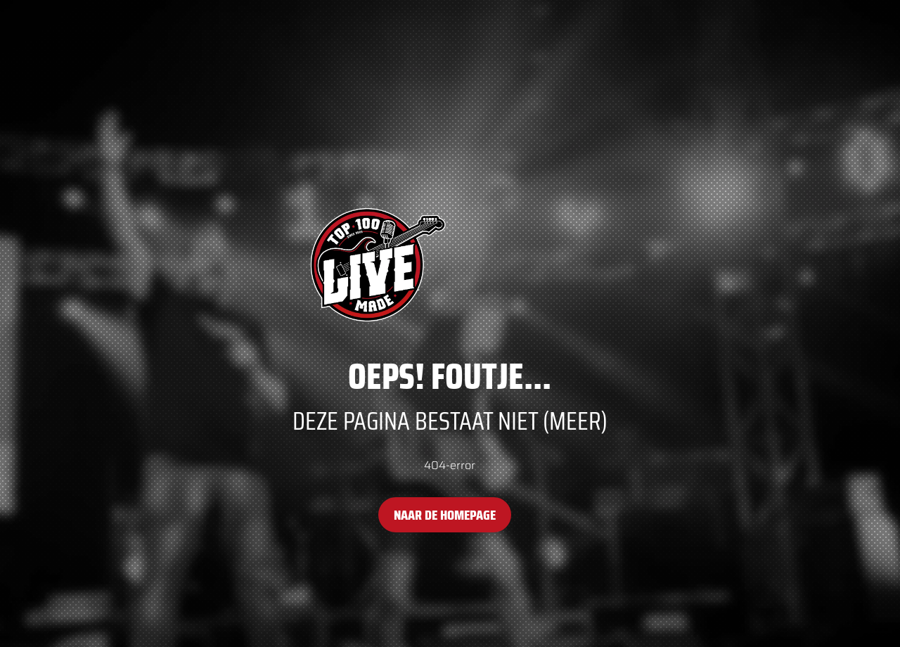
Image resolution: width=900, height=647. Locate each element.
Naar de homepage (445, 515)
